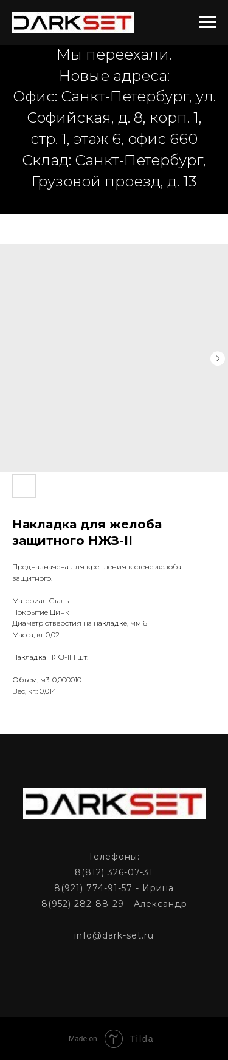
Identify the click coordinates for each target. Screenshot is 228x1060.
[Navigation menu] (207, 22)
